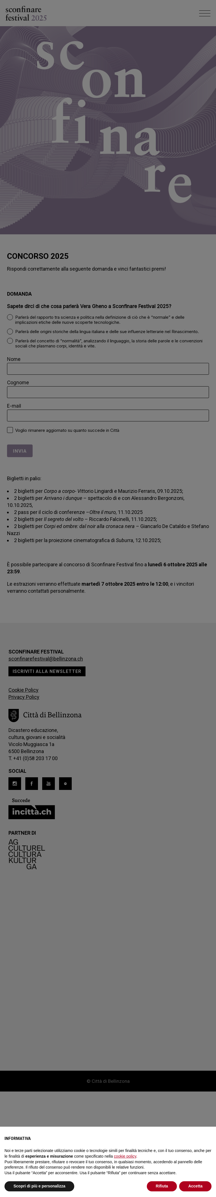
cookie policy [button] (125, 1156)
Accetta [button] (195, 1186)
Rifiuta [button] (162, 1186)
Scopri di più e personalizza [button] (39, 1186)
